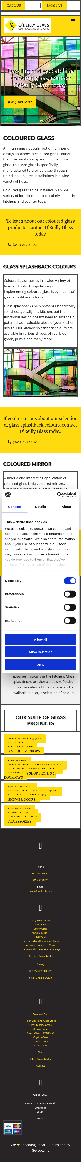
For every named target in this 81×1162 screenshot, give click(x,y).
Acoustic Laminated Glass (40, 945)
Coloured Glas (41, 1014)
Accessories (40, 1045)
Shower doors (40, 1028)
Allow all (40, 639)
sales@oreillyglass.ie (40, 891)
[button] (13, 5)
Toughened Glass (40, 920)
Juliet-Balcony (41, 1041)
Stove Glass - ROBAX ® (40, 1033)
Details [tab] (40, 506)
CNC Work (40, 936)
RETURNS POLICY (41, 977)
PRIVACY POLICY (42, 971)
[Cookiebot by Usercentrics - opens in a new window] (57, 495)
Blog (41, 964)
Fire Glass (40, 924)
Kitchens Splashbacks (40, 956)
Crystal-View (40, 1037)
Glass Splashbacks (40, 1059)
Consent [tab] (14, 506)
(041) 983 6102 (40, 873)
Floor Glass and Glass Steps (40, 1020)
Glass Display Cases (40, 1024)
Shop (40, 1052)
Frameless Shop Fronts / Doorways (40, 949)
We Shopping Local (28, 1144)
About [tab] (66, 506)
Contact (40, 1065)
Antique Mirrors (41, 932)
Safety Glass (41, 928)
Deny (40, 664)
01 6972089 (40, 880)
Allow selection (40, 652)
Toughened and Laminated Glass (40, 941)
